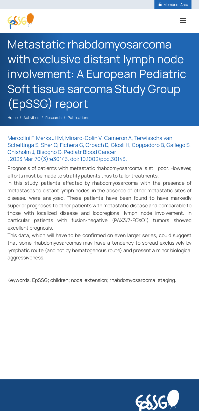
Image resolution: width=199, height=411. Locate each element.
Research (53, 117)
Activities (31, 117)
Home (13, 117)
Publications (78, 117)
